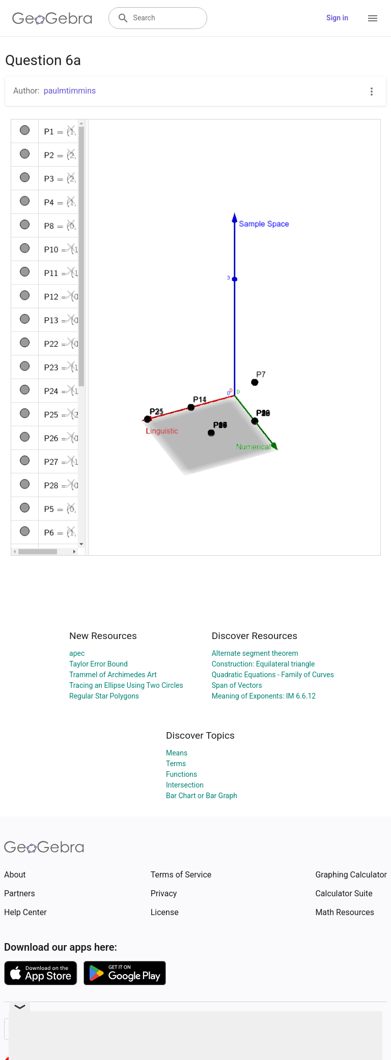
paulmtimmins (70, 91)
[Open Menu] (373, 18)
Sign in (337, 18)
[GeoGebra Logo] (52, 18)
